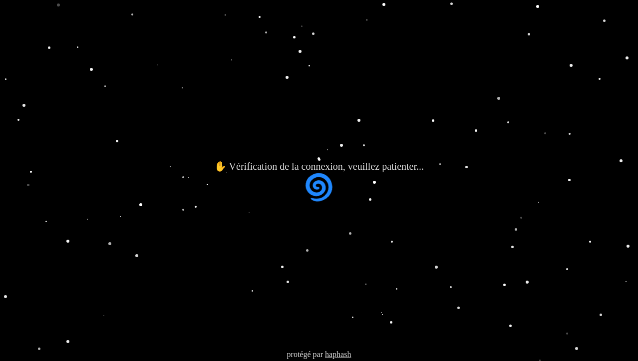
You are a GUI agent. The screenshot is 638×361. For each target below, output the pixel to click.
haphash (338, 354)
